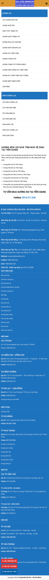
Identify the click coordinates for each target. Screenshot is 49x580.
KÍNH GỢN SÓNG (8, 135)
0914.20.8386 (10, 481)
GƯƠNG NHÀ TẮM (8, 25)
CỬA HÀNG (6, 87)
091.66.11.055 (11, 423)
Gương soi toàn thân (12, 399)
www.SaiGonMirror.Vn (16, 256)
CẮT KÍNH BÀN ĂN (8, 113)
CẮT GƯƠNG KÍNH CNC (10, 20)
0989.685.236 (12, 260)
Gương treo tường (7, 448)
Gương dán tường (6, 314)
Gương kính (4, 299)
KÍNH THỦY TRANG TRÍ (10, 31)
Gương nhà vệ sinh (7, 460)
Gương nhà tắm (6, 456)
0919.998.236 (10, 497)
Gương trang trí (6, 463)
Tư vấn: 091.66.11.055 (9, 572)
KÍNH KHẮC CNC (8, 124)
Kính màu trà (5, 303)
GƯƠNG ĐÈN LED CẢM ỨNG (11, 42)
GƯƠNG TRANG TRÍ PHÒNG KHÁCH (14, 64)
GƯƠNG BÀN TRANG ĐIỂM (11, 81)
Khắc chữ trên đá (6, 330)
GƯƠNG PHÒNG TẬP (9, 59)
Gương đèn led (6, 452)
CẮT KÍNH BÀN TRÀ (9, 119)
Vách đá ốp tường (7, 318)
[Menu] (2, 3)
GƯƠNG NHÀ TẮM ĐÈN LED (11, 48)
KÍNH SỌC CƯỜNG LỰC (10, 130)
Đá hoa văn (4, 326)
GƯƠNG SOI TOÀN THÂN (10, 53)
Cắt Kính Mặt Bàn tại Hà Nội (10, 287)
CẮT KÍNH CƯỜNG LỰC (10, 102)
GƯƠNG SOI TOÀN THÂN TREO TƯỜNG (15, 75)
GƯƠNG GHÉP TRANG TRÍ (11, 36)
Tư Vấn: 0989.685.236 (9, 561)
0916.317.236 (29, 197)
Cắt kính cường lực (7, 279)
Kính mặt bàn (5, 275)
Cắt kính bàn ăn (6, 283)
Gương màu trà (6, 307)
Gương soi (11, 444)
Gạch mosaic (5, 322)
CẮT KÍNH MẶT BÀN (9, 108)
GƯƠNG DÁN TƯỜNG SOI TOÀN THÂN (15, 70)
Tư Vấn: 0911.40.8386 (9, 566)
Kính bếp (4, 295)
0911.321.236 (10, 440)
